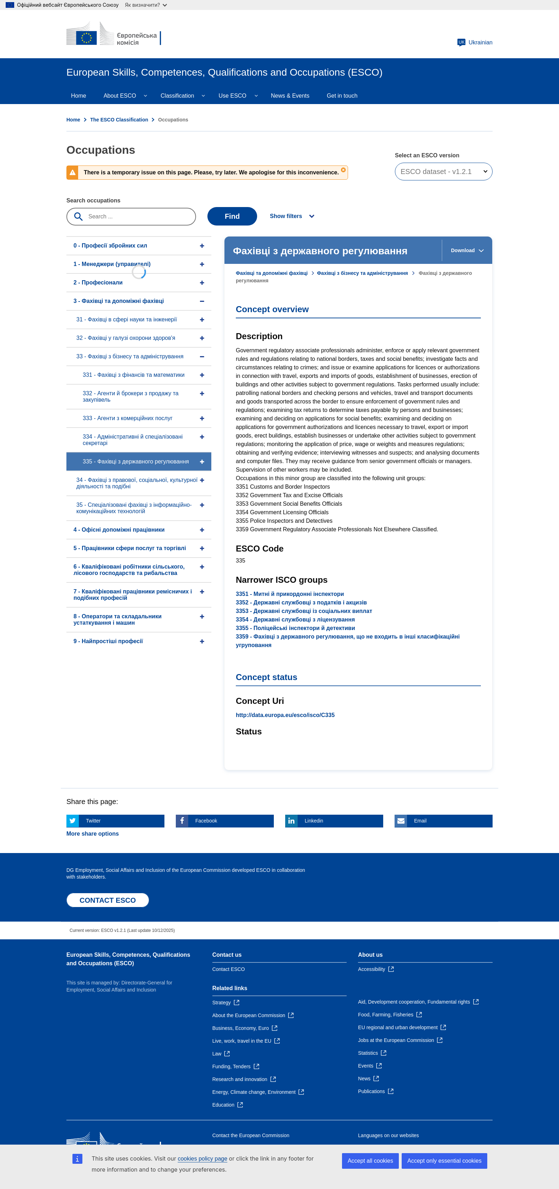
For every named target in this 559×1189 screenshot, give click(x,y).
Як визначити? (146, 5)
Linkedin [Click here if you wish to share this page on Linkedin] (314, 821)
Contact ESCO (228, 969)
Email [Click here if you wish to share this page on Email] (420, 821)
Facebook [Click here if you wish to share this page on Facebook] (206, 821)
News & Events (290, 96)
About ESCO (120, 96)
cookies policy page (202, 1159)
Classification (177, 96)
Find (232, 216)
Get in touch (342, 96)
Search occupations (93, 200)
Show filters (286, 216)
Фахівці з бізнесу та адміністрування (362, 273)
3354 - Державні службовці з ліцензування (295, 620)
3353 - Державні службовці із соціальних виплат (304, 611)
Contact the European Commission (250, 1135)
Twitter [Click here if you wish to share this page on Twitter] (93, 821)
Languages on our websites (388, 1135)
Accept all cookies (370, 1161)
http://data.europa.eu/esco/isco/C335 (285, 715)
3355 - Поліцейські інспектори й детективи (295, 628)
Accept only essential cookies (444, 1161)
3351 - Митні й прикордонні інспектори (290, 594)
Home (78, 96)
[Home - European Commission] (117, 34)
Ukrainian (475, 42)
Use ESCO (232, 96)
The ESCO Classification (119, 120)
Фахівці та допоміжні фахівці (272, 273)
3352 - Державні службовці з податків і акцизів (301, 602)
